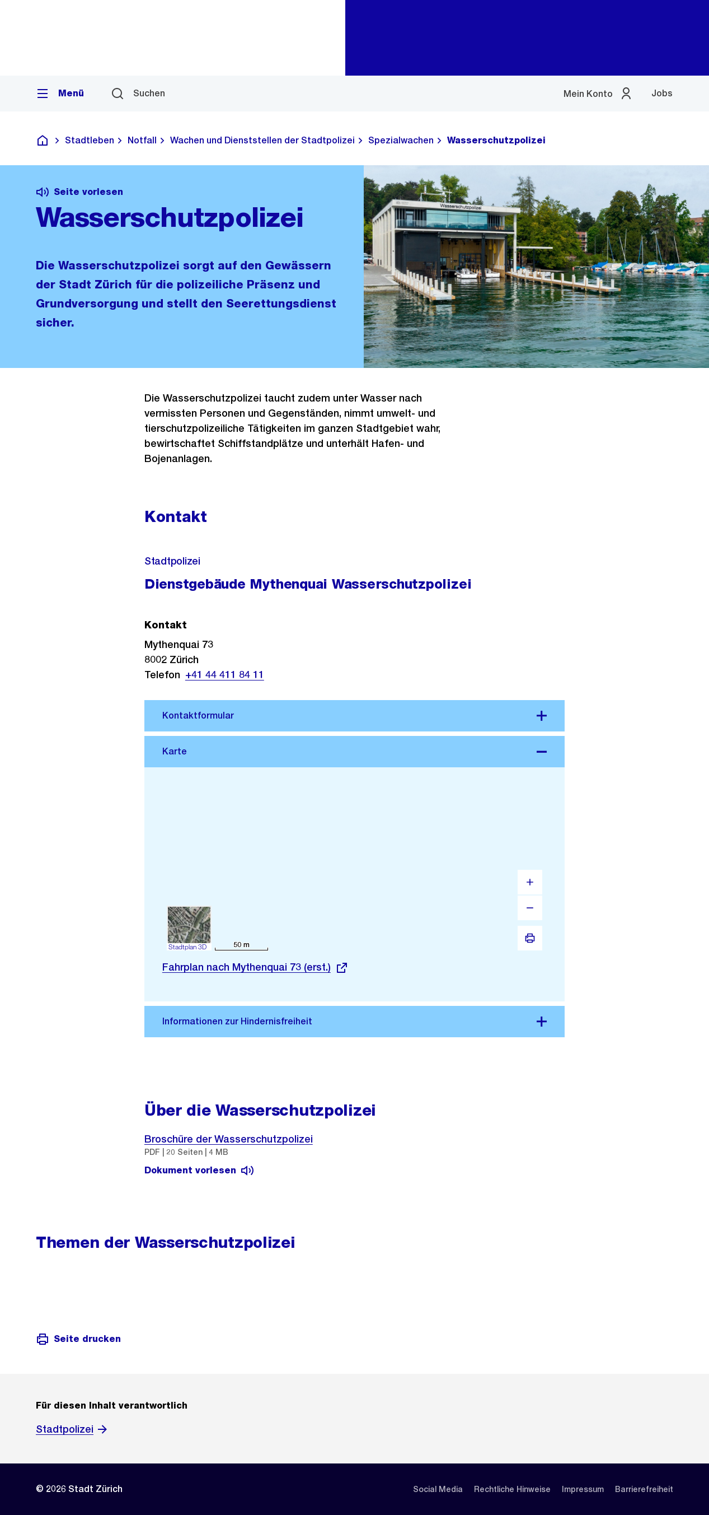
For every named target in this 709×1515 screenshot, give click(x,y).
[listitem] (438, 1489)
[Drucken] (530, 938)
